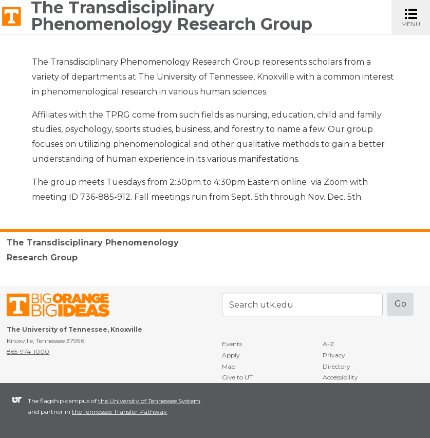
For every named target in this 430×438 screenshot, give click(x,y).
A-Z (328, 344)
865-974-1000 (28, 351)
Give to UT (237, 377)
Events (232, 344)
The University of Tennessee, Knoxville (11, 15)
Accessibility (340, 377)
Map (228, 366)
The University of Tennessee (64, 307)
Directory (336, 366)
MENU (415, 17)
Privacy (334, 355)
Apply (231, 355)
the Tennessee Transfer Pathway (119, 411)
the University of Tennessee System (149, 401)
